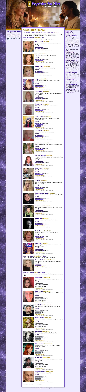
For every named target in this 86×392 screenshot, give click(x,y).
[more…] (37, 45)
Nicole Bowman (39, 206)
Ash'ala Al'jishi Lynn (40, 155)
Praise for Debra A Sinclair (71, 72)
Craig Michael (38, 168)
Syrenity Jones (38, 104)
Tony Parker (38, 243)
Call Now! (39, 48)
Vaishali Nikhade (39, 116)
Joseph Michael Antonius (41, 193)
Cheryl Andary (39, 91)
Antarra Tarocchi (39, 317)
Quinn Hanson (39, 291)
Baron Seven (38, 331)
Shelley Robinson (39, 231)
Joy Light (37, 54)
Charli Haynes (38, 130)
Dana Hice (37, 180)
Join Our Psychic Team (35, 388)
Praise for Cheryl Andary (71, 84)
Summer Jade (38, 218)
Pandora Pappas (39, 66)
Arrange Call (39, 284)
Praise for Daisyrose (70, 79)
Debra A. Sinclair (39, 260)
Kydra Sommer (39, 41)
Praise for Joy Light (70, 52)
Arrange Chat (38, 286)
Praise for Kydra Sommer (71, 35)
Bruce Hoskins (38, 357)
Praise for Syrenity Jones (71, 89)
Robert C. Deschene (40, 371)
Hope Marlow (38, 277)
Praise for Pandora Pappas (71, 60)
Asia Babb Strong (39, 344)
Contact (42, 388)
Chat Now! (38, 125)
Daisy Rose (38, 79)
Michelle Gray (38, 143)
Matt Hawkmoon (39, 305)
